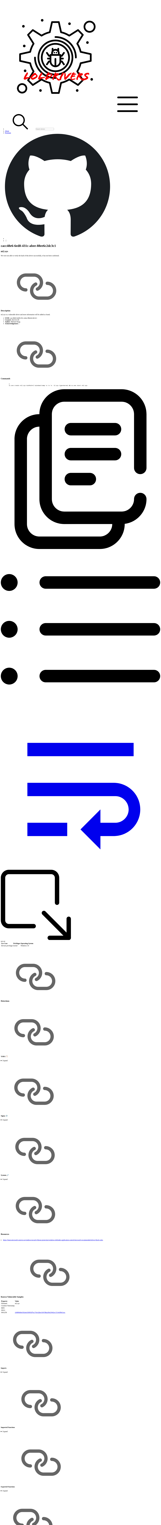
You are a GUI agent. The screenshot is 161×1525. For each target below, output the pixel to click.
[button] (127, 111)
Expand (5, 1062)
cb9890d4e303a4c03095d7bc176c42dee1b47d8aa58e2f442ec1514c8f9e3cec (40, 1314)
